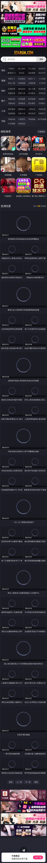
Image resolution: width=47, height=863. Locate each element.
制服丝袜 (11, 93)
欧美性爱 (41, 89)
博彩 (3, 70)
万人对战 (31, 68)
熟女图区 (31, 103)
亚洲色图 (21, 99)
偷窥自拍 (11, 99)
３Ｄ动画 (41, 78)
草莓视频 (31, 119)
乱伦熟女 (31, 93)
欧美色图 (31, 99)
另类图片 (41, 103)
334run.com (23, 52)
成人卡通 (31, 89)
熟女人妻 (11, 83)
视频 (3, 80)
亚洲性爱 (11, 89)
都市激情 (11, 109)
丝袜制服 (21, 83)
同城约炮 (11, 119)
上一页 (19, 782)
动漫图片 (41, 99)
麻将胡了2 (12, 73)
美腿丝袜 (11, 103)
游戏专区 (41, 68)
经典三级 (21, 93)
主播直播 (31, 83)
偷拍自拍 (21, 89)
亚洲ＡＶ (11, 78)
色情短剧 (21, 123)
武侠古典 (41, 109)
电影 (3, 90)
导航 (3, 121)
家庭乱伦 (21, 109)
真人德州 (21, 68)
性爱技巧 (41, 113)
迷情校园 (11, 113)
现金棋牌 (31, 73)
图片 (3, 100)
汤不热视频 (42, 119)
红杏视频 (11, 123)
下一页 (28, 782)
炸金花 (21, 73)
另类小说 (21, 113)
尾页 (36, 782)
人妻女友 (31, 109)
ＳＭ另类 (41, 83)
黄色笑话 (31, 113)
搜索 (41, 59)
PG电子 (12, 68)
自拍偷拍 (21, 78)
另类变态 (41, 93)
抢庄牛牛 (41, 73)
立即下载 (37, 857)
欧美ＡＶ (31, 78)
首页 (11, 782)
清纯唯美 (21, 103)
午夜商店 (21, 119)
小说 (3, 111)
